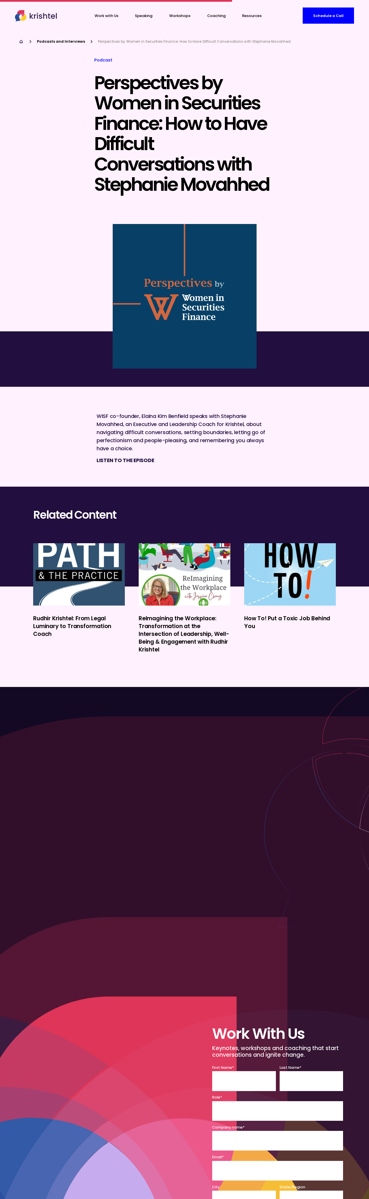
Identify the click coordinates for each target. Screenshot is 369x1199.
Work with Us (106, 15)
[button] (216, 15)
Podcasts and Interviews (61, 41)
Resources (252, 15)
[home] (37, 15)
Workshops (180, 15)
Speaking (144, 15)
